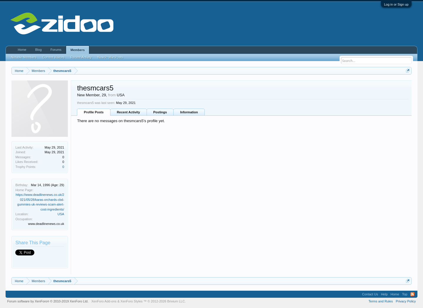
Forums (56, 49)
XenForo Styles (131, 301)
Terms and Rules (381, 301)
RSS (412, 294)
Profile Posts (93, 112)
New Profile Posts (110, 57)
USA (61, 214)
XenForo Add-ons (104, 301)
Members (77, 50)
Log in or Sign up (396, 4)
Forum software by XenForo (47, 301)
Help (384, 294)
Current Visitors (53, 57)
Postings (160, 112)
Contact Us (370, 294)
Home (22, 49)
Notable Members (23, 57)
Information (189, 112)
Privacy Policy (406, 301)
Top (404, 294)
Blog (38, 49)
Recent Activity (128, 112)
